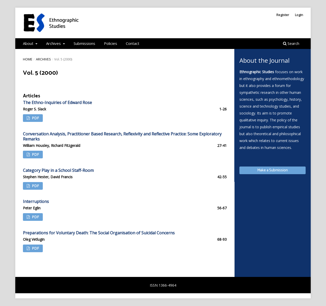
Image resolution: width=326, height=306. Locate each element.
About (28, 43)
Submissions (84, 43)
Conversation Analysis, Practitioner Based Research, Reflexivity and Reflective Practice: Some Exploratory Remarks (122, 136)
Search (291, 43)
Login (299, 14)
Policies (110, 43)
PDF (35, 118)
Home (27, 59)
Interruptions (36, 201)
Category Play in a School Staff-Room (58, 170)
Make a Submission (272, 170)
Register (282, 14)
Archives (54, 43)
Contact (132, 43)
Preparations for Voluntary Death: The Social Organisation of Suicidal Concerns (99, 232)
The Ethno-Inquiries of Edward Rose (57, 102)
